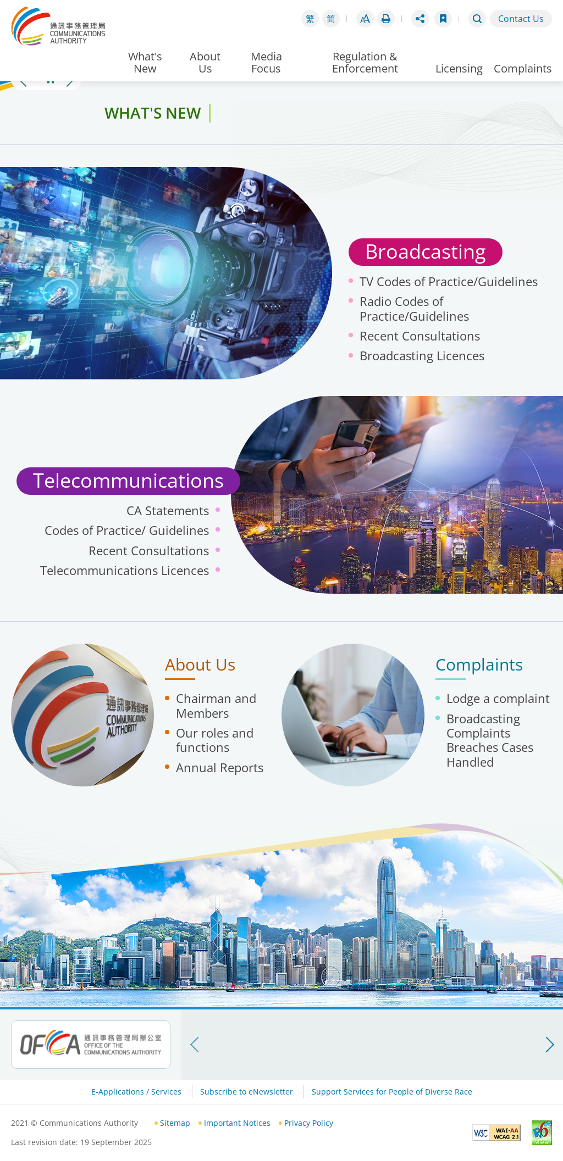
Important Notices (237, 1123)
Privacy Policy (308, 1123)
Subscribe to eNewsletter (246, 1091)
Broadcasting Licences (422, 355)
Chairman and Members (216, 705)
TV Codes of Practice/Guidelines (449, 281)
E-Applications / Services (136, 1091)
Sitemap (175, 1123)
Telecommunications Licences (124, 570)
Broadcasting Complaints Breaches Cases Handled (489, 740)
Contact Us (521, 19)
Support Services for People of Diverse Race (392, 1091)
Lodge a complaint (498, 698)
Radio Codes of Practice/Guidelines (414, 308)
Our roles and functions (214, 739)
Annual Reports (219, 767)
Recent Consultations (420, 335)
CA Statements (167, 510)
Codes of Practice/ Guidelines (127, 530)
